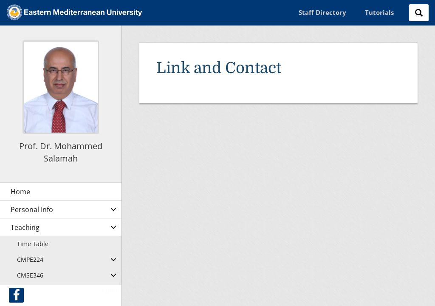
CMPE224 (30, 259)
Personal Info (32, 209)
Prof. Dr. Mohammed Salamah (60, 152)
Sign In (110, 290)
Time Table (32, 244)
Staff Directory (322, 12)
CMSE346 (30, 275)
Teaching (25, 227)
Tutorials (379, 12)
